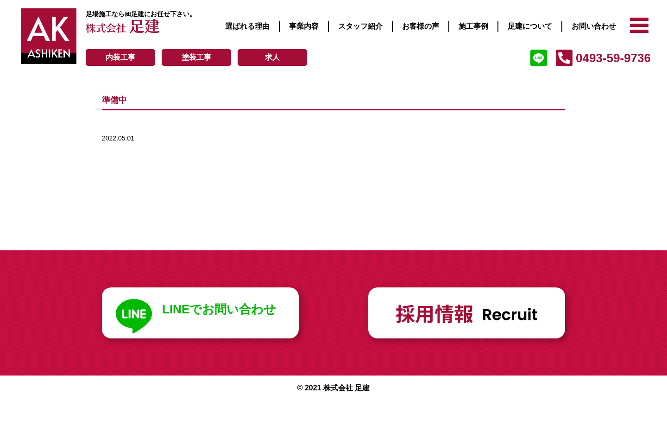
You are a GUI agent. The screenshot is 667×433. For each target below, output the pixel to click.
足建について (530, 26)
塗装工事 (196, 57)
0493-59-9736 (613, 58)
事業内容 (304, 26)
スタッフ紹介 (360, 26)
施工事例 (473, 26)
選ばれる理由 (247, 26)
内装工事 (120, 57)
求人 (272, 57)
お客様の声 (420, 26)
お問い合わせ (594, 26)
